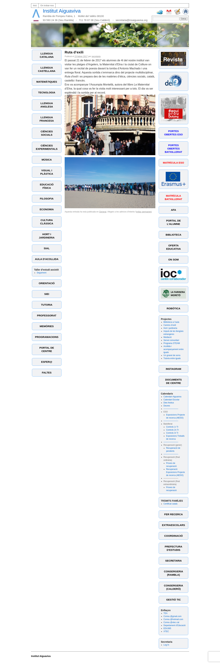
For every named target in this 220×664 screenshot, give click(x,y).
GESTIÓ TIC (173, 599)
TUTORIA (46, 304)
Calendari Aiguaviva (172, 396)
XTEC (166, 631)
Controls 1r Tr (172, 427)
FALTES (47, 372)
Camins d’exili (170, 325)
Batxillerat (168, 424)
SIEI (46, 294)
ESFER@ (46, 361)
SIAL (47, 248)
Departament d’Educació (175, 625)
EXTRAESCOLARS (173, 525)
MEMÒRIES (47, 326)
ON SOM (173, 259)
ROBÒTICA (173, 308)
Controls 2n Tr (172, 430)
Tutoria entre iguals (172, 358)
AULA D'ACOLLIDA (46, 259)
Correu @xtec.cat (171, 622)
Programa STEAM (172, 343)
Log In (166, 645)
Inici (35, 5)
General (102, 212)
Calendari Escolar (172, 400)
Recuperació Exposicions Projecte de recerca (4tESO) (175, 472)
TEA (165, 613)
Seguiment (41, 273)
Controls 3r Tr (172, 433)
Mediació (168, 337)
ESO (166, 412)
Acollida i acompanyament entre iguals (174, 349)
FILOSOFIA (47, 198)
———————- (171, 409)
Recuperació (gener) (173, 445)
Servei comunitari (171, 340)
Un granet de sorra (172, 355)
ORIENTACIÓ (47, 283)
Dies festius (169, 403)
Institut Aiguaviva (62, 11)
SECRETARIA (173, 560)
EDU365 (167, 628)
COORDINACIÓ (173, 535)
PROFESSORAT (46, 315)
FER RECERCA (173, 514)
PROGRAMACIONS (46, 337)
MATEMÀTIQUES (46, 81)
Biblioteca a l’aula (171, 322)
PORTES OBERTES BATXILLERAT (173, 148)
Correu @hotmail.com (173, 619)
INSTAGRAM (173, 368)
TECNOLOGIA (46, 92)
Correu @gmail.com (173, 616)
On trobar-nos (47, 5)
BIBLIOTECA (173, 234)
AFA (173, 209)
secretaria (96, 56)
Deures (167, 406)
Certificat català (171, 504)
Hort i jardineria (170, 328)
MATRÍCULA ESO (173, 162)
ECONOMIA (47, 209)
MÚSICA (47, 159)
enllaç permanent (144, 212)
